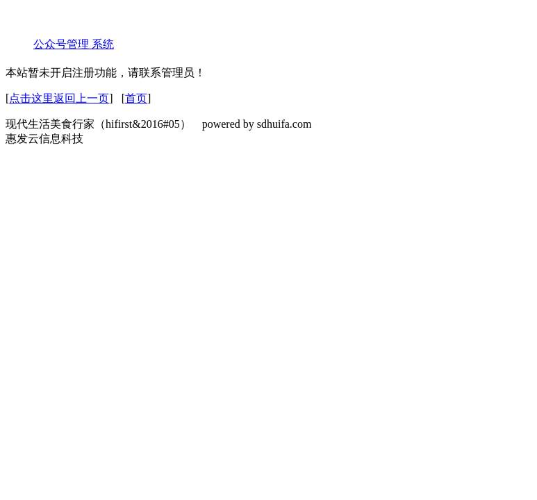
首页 (136, 98)
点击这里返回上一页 (59, 98)
